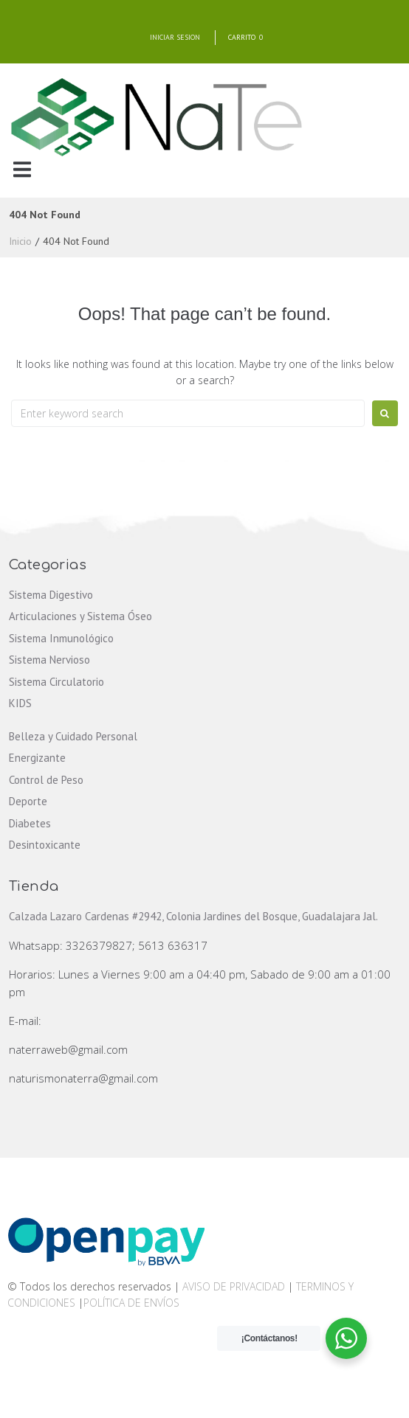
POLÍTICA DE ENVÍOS (131, 1303)
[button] (22, 169)
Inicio (20, 241)
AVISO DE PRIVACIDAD (233, 1286)
